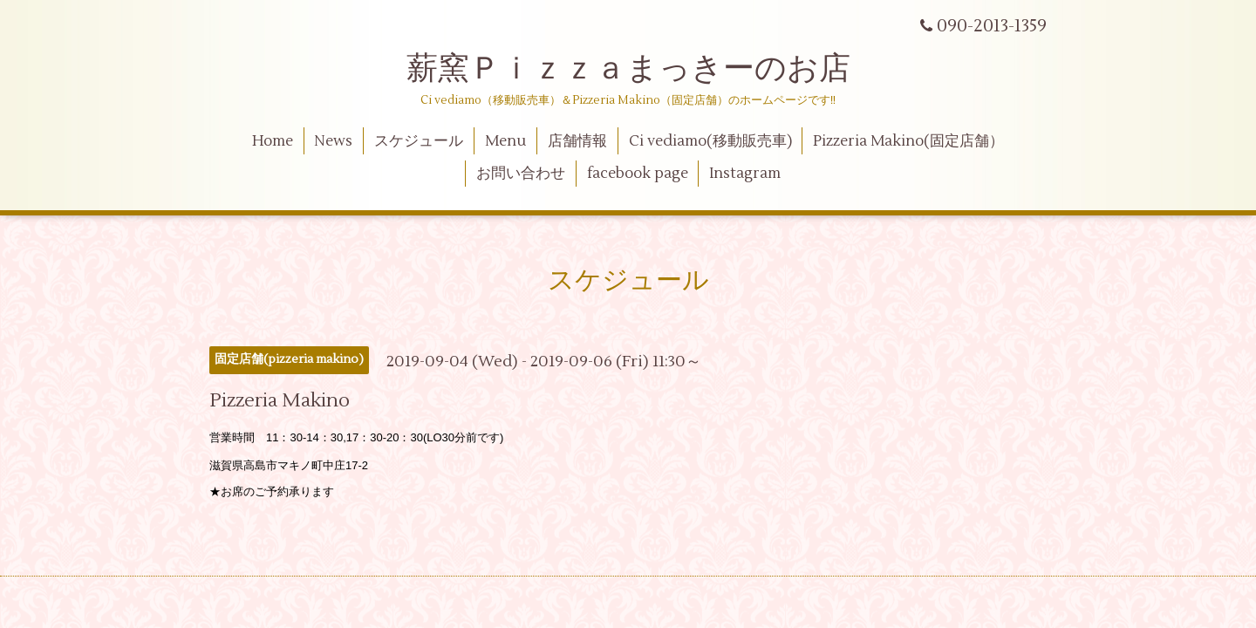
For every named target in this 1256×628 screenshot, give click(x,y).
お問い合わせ (520, 173)
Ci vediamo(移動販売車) (710, 141)
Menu (505, 141)
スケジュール (418, 141)
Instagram (745, 173)
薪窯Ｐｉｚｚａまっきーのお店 (644, 69)
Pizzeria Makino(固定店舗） (908, 141)
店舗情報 (577, 141)
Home (272, 141)
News (333, 141)
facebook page (637, 173)
